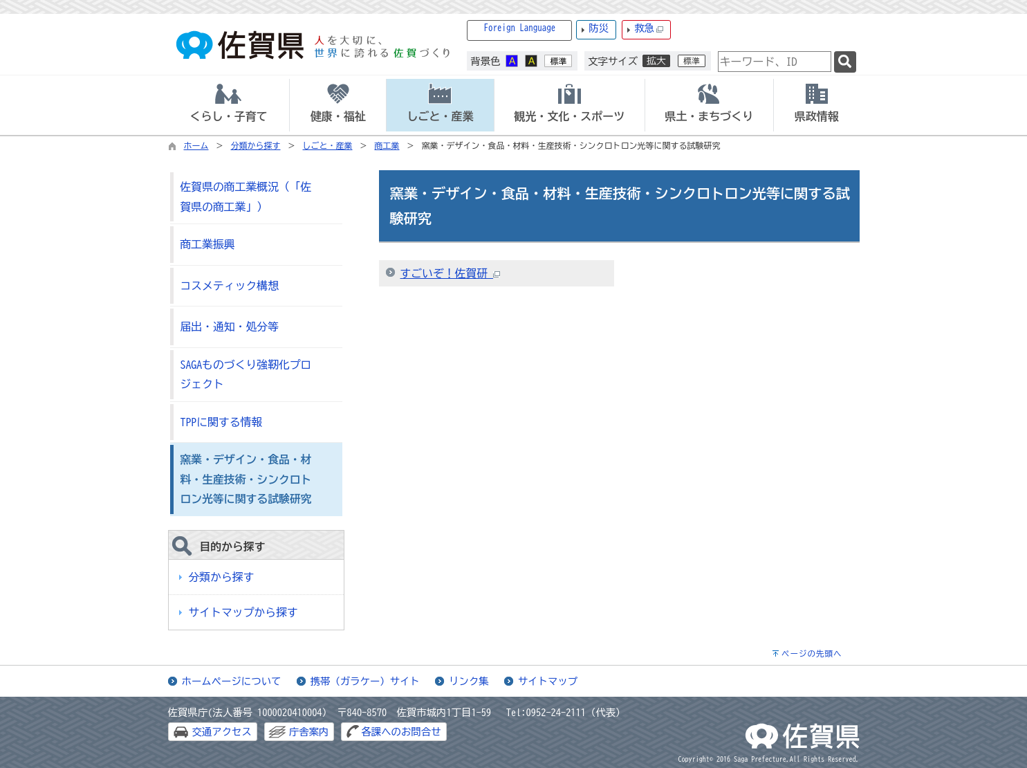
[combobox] (775, 61)
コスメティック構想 (230, 285)
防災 (599, 28)
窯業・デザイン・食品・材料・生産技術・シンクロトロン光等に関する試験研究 (246, 479)
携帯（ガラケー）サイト (365, 681)
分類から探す (256, 145)
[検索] (845, 62)
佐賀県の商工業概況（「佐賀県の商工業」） (246, 196)
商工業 (387, 145)
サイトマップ (547, 681)
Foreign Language (520, 28)
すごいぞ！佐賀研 (450, 273)
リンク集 (469, 681)
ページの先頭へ (811, 653)
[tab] (229, 105)
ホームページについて (231, 681)
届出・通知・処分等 (230, 326)
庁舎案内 (309, 731)
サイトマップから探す (243, 612)
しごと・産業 (328, 145)
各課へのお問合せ (401, 731)
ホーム (196, 145)
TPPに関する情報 (222, 422)
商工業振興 (208, 244)
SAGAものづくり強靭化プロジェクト (246, 374)
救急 (648, 29)
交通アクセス (222, 731)
